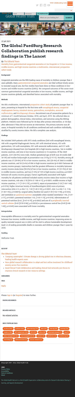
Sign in (10, 295)
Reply (3, 286)
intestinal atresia (26, 110)
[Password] (30, 13)
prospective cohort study (40, 105)
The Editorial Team (11, 62)
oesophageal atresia (51, 108)
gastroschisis (39, 110)
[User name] (18, 13)
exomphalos (50, 110)
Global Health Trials (20, 16)
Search (69, 18)
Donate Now (6, 13)
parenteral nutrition (24, 195)
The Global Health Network (18, 2)
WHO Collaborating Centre (59, 3)
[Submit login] (43, 13)
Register (19, 295)
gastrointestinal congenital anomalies (33, 83)
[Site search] (51, 17)
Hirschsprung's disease (26, 113)
